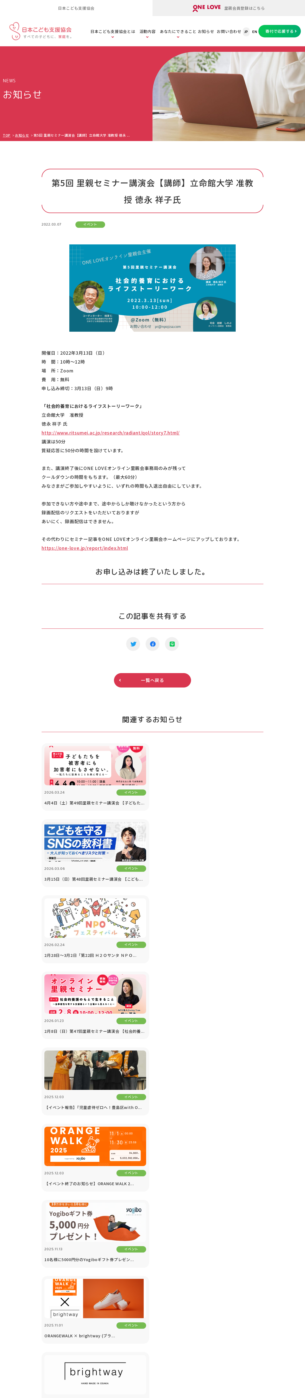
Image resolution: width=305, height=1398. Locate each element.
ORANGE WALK (80, 1276)
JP (246, 32)
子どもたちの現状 (162, 1222)
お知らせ (206, 31)
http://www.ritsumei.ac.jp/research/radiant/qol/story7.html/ (111, 432)
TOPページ (16, 1164)
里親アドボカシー (82, 1263)
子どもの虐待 (158, 1195)
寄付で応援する (279, 31)
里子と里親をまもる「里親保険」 (97, 1222)
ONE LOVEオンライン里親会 (261, 1330)
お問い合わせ (229, 31)
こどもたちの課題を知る (168, 1181)
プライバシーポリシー (276, 1284)
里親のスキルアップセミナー (92, 1236)
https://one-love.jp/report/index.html (85, 548)
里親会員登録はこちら (229, 8)
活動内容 (147, 31)
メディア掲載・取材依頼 (29, 1222)
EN (254, 32)
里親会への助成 (80, 1249)
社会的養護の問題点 (164, 1236)
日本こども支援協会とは (112, 31)
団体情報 (15, 1195)
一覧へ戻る (152, 680)
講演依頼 (264, 1230)
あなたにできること (178, 31)
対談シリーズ (268, 1257)
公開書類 (15, 1209)
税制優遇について (221, 1222)
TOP (7, 135)
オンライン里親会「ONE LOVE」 (96, 1195)
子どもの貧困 (158, 1209)
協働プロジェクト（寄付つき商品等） (274, 1212)
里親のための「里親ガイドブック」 (98, 1209)
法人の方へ (266, 1181)
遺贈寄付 (213, 1236)
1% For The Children (277, 1195)
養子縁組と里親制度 (164, 1249)
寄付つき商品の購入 (223, 1209)
